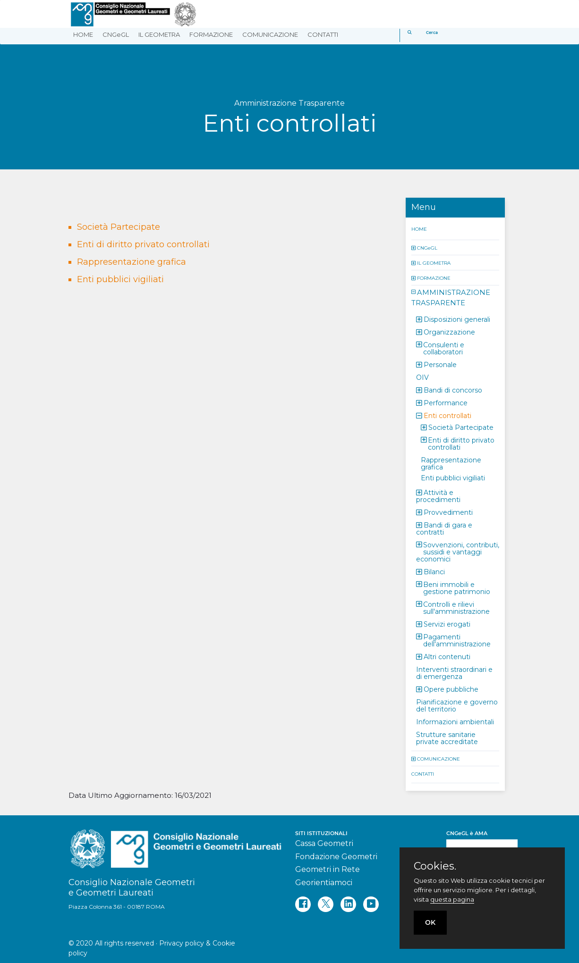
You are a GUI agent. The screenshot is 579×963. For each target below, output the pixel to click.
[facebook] (303, 904)
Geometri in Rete (327, 869)
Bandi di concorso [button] (453, 389)
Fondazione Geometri (336, 856)
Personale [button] (440, 364)
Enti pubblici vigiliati (120, 279)
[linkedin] (348, 904)
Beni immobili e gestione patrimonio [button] (456, 587)
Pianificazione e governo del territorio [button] (457, 705)
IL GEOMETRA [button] (159, 34)
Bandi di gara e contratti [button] (444, 528)
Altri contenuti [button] (447, 656)
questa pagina (452, 899)
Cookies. (435, 866)
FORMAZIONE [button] (211, 34)
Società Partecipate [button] (461, 427)
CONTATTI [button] (322, 34)
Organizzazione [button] (449, 331)
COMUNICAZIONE (438, 758)
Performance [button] (446, 402)
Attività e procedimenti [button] (438, 495)
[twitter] (325, 904)
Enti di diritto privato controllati (143, 244)
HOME (419, 229)
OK (430, 922)
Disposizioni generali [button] (457, 319)
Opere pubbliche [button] (451, 689)
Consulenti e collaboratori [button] (443, 348)
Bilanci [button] (434, 571)
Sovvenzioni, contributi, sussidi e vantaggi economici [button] (457, 551)
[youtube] (371, 904)
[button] (414, 247)
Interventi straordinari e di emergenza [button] (454, 672)
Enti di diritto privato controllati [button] (461, 443)
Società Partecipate (118, 227)
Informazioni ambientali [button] (455, 721)
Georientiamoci (323, 882)
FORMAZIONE (434, 278)
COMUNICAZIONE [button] (270, 34)
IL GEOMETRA (434, 263)
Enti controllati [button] (447, 415)
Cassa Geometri (324, 843)
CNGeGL (427, 247)
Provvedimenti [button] (448, 512)
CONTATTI (422, 773)
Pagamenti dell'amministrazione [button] (457, 640)
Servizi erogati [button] (447, 624)
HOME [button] (83, 34)
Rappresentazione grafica (131, 262)
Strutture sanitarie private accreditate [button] (447, 737)
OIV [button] (422, 377)
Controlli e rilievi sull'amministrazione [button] (456, 607)
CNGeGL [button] (115, 34)
